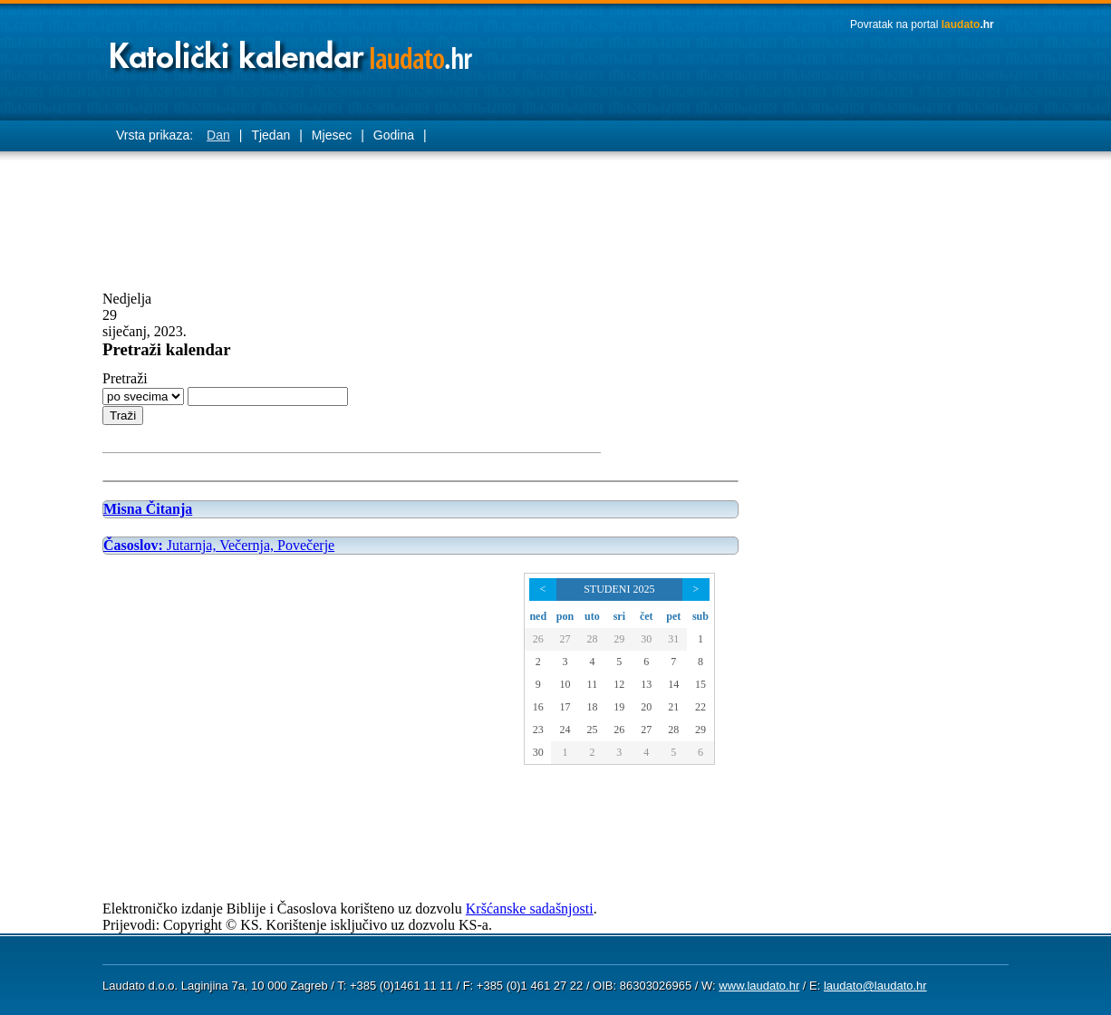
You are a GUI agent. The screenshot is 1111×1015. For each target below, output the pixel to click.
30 (646, 639)
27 (564, 639)
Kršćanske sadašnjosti (530, 908)
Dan (218, 135)
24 (564, 729)
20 (646, 707)
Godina (393, 135)
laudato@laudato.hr (875, 985)
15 (700, 684)
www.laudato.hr (759, 985)
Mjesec (332, 135)
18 (591, 707)
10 (564, 684)
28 (591, 639)
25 (591, 729)
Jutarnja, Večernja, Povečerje (218, 545)
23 (538, 729)
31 (673, 639)
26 (538, 639)
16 (538, 707)
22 (700, 707)
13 (646, 684)
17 (564, 707)
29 (618, 639)
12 (618, 684)
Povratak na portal (922, 24)
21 (673, 707)
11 (592, 684)
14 (673, 684)
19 (618, 707)
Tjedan (270, 135)
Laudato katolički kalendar (292, 50)
